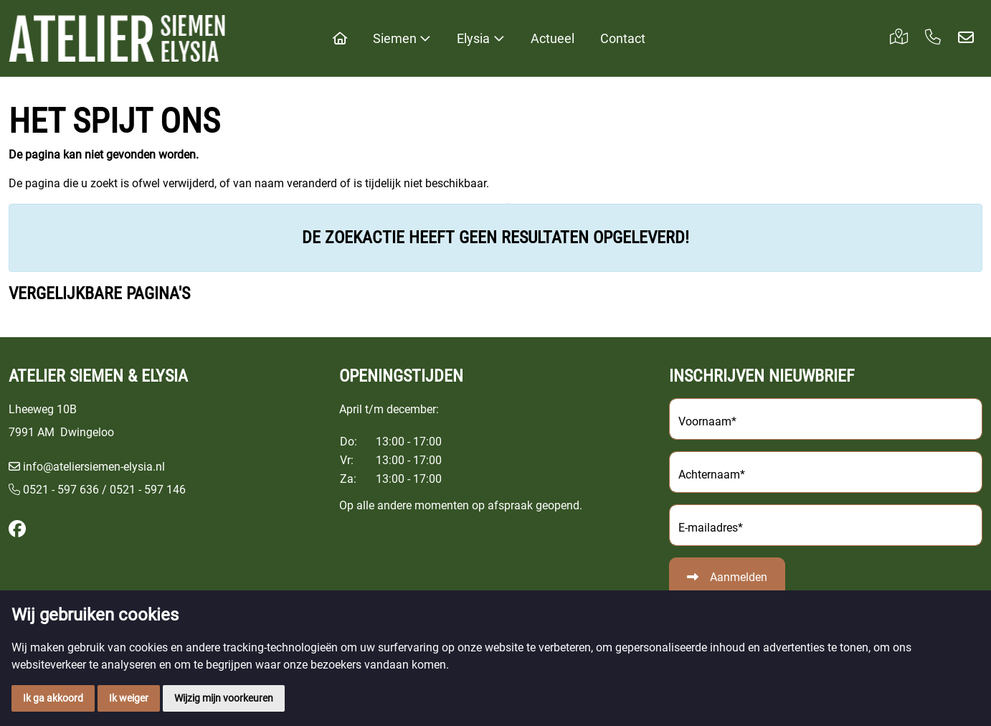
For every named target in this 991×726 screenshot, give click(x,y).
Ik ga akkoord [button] (53, 698)
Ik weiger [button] (128, 698)
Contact (622, 38)
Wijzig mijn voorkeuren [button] (223, 698)
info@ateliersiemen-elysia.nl (94, 466)
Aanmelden (738, 577)
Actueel (552, 38)
